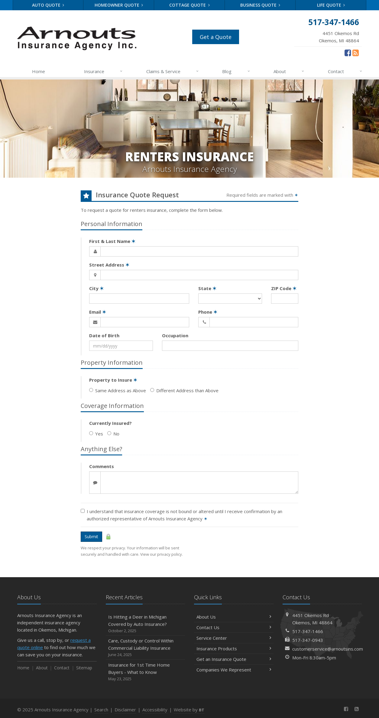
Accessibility (154, 710)
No (113, 434)
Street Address (109, 265)
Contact (345, 71)
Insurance (103, 71)
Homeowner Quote (119, 5)
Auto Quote (48, 5)
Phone (207, 312)
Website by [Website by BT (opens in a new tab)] (189, 710)
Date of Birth (104, 335)
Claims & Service (172, 71)
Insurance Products (233, 648)
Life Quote (331, 5)
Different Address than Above (184, 390)
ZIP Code (283, 288)
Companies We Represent (233, 670)
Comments (101, 466)
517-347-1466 (307, 631)
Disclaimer (125, 710)
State (207, 288)
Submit (91, 536)
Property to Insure (113, 380)
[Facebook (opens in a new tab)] (348, 52)
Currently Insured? (110, 423)
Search (101, 710)
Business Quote (260, 5)
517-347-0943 (307, 640)
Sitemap (84, 668)
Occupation (175, 335)
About (289, 71)
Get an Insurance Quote (233, 659)
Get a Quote (216, 36)
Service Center (233, 638)
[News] (355, 52)
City (96, 288)
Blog (236, 71)
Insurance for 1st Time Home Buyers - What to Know (145, 672)
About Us (233, 617)
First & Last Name (112, 241)
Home (38, 71)
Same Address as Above (117, 390)
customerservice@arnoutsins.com (327, 649)
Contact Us (233, 627)
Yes (96, 434)
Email (97, 312)
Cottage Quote (189, 5)
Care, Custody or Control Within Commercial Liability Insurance (145, 648)
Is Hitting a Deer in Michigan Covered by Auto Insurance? (145, 624)
